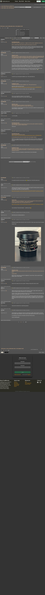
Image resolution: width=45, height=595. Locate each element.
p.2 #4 (14, 81)
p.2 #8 (14, 120)
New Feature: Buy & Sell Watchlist (7, 8)
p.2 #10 (14, 145)
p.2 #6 (14, 101)
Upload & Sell (3, 42)
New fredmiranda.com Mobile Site (7, 6)
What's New (27, 1)
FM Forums (2, 26)
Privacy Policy (27, 384)
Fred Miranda (42, 4)
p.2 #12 (14, 184)
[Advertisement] (22, 16)
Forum (16, 1)
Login (43, 1)
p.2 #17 (14, 280)
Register (38, 1)
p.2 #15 (14, 219)
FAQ (26, 382)
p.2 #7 (14, 113)
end (7, 27)
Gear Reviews (16, 384)
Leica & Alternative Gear (10, 26)
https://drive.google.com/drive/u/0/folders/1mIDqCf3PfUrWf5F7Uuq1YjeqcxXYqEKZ (27, 191)
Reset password (18, 374)
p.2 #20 (14, 310)
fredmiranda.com (5, 1)
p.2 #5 (14, 93)
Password (22, 365)
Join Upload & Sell (19, 26)
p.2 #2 (14, 52)
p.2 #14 (14, 212)
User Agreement (28, 383)
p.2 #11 (14, 177)
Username (22, 361)
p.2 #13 (14, 197)
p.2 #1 (14, 39)
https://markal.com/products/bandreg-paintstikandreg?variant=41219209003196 (26, 87)
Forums (15, 382)
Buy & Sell (21, 1)
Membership (16, 385)
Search (15, 386)
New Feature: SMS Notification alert (7, 7)
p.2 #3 (14, 73)
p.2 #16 (14, 267)
